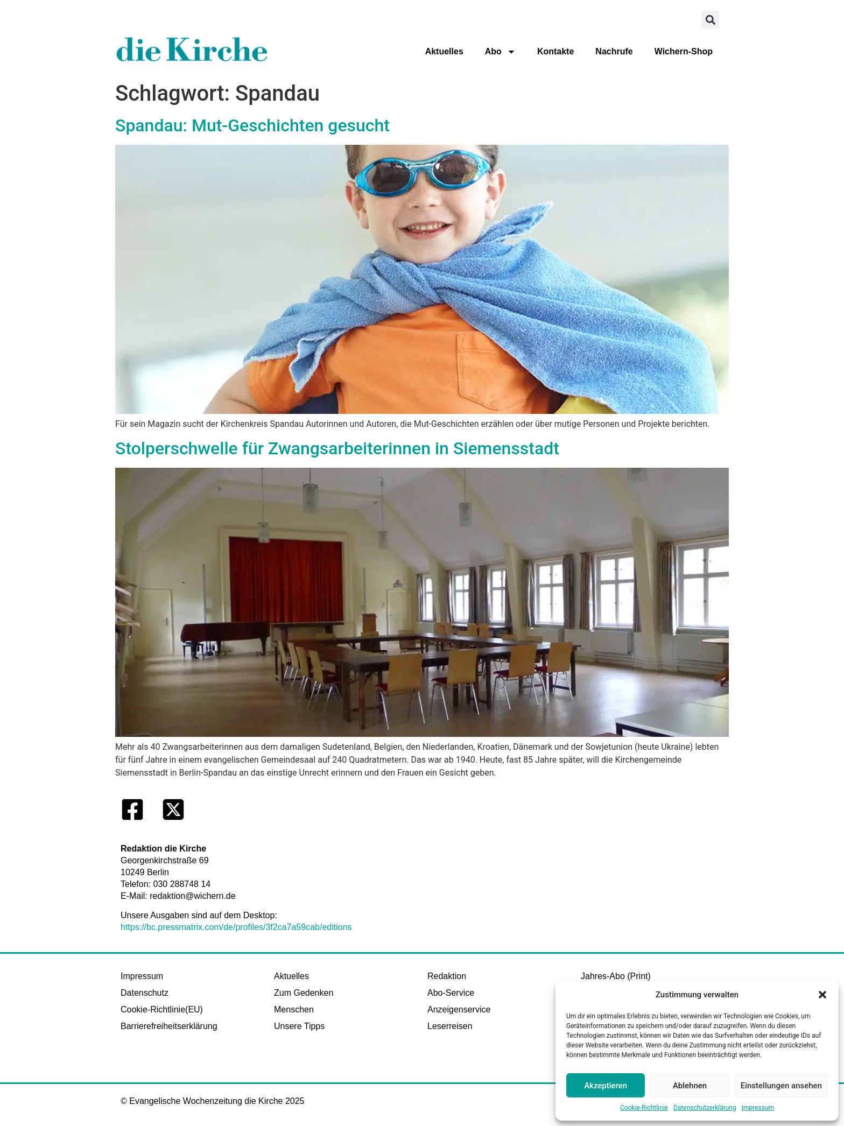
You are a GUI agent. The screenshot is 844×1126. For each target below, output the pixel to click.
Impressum (758, 1107)
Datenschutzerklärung (704, 1107)
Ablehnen (690, 1085)
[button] (822, 994)
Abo (500, 51)
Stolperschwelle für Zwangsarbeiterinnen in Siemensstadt (337, 448)
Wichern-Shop (684, 51)
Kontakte (555, 51)
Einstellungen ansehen (781, 1085)
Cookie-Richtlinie (644, 1107)
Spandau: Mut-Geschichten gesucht (252, 125)
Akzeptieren (605, 1085)
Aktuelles (444, 51)
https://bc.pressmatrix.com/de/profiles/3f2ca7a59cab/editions (236, 927)
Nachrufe (613, 51)
